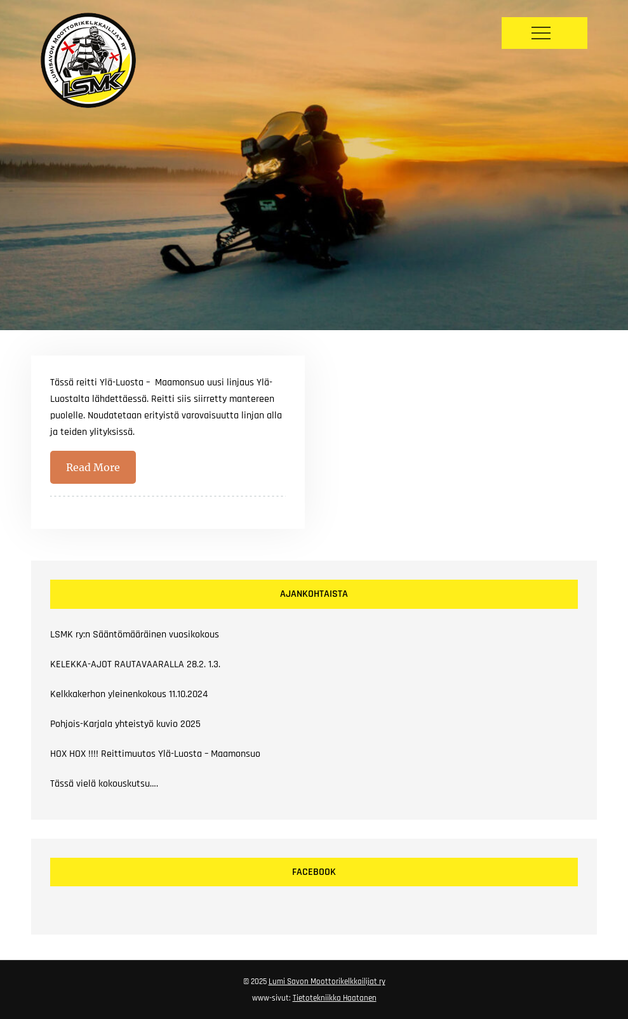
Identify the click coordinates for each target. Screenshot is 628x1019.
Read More (93, 467)
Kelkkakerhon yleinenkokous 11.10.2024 (129, 694)
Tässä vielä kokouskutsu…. (104, 783)
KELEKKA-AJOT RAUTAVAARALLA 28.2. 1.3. (135, 664)
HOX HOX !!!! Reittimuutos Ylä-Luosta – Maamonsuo (155, 754)
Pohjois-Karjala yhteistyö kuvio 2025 (125, 724)
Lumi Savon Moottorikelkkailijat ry (327, 981)
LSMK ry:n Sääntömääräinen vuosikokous (134, 634)
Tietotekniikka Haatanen (335, 998)
